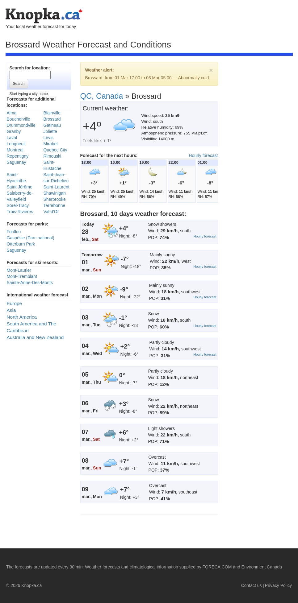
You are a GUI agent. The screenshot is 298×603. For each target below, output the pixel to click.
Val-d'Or (51, 211)
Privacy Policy (278, 585)
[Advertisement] (58, 126)
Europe (14, 303)
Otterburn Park (21, 244)
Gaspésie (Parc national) (30, 237)
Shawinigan (55, 193)
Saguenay (16, 250)
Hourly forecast (203, 155)
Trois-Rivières (20, 211)
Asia (11, 310)
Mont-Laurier (19, 270)
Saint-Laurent (56, 186)
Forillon (14, 231)
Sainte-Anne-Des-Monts (30, 282)
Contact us (251, 585)
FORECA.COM (217, 566)
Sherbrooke (55, 199)
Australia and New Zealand (35, 337)
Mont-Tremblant (22, 276)
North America (22, 317)
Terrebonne (54, 205)
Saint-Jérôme (19, 186)
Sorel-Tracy (18, 205)
